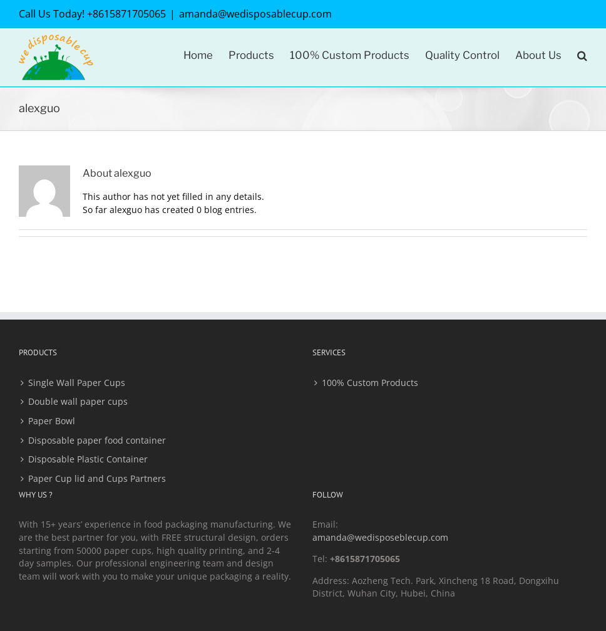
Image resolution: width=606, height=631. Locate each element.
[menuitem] (206, 54)
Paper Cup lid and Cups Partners (97, 478)
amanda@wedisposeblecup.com (380, 537)
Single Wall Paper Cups (76, 383)
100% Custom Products (370, 383)
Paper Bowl (51, 421)
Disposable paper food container (97, 440)
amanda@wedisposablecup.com (255, 14)
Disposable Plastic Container (88, 459)
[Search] (582, 54)
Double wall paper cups (78, 401)
